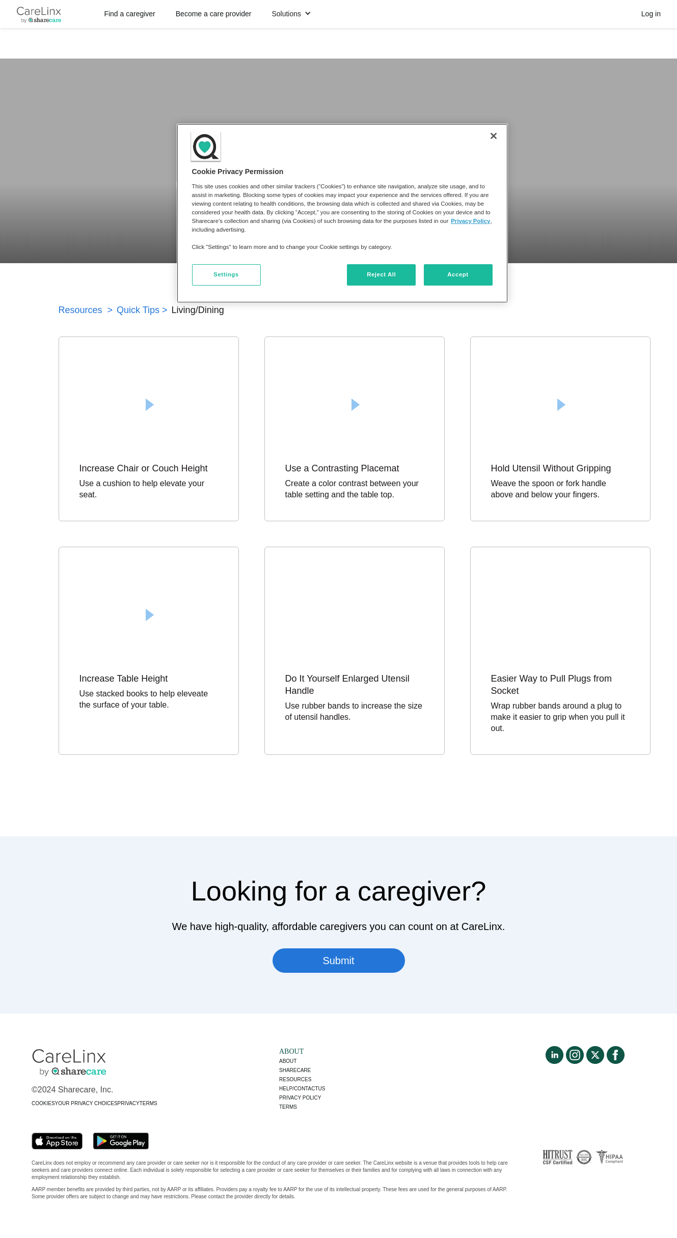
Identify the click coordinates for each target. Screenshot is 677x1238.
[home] (38, 14)
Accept (457, 274)
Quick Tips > (142, 310)
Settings (225, 274)
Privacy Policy (470, 221)
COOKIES (43, 1103)
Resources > (86, 310)
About (287, 1061)
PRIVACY (129, 1103)
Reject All (381, 274)
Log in (651, 14)
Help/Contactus (302, 1088)
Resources (295, 1079)
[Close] (493, 136)
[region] (342, 213)
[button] (291, 13)
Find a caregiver (129, 14)
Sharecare (295, 1070)
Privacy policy (300, 1098)
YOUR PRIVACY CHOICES (86, 1103)
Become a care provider (214, 14)
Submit (338, 960)
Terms (288, 1107)
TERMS (148, 1103)
